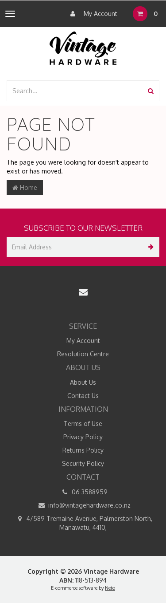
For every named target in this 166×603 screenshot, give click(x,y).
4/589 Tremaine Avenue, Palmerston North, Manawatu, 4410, (83, 522)
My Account (91, 13)
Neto (110, 588)
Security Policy (83, 463)
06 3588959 (83, 492)
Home (24, 187)
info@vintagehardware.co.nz (83, 505)
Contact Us (83, 395)
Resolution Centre (83, 354)
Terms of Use (83, 423)
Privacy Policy (83, 437)
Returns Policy (83, 450)
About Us (83, 382)
